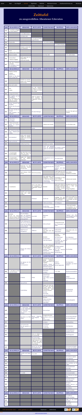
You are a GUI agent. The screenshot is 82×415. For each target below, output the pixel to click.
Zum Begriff (18, 3)
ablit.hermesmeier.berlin (41, 413)
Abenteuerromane (52, 3)
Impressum (41, 6)
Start (10, 3)
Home (2, 3)
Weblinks (42, 3)
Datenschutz (50, 6)
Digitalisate (34, 3)
